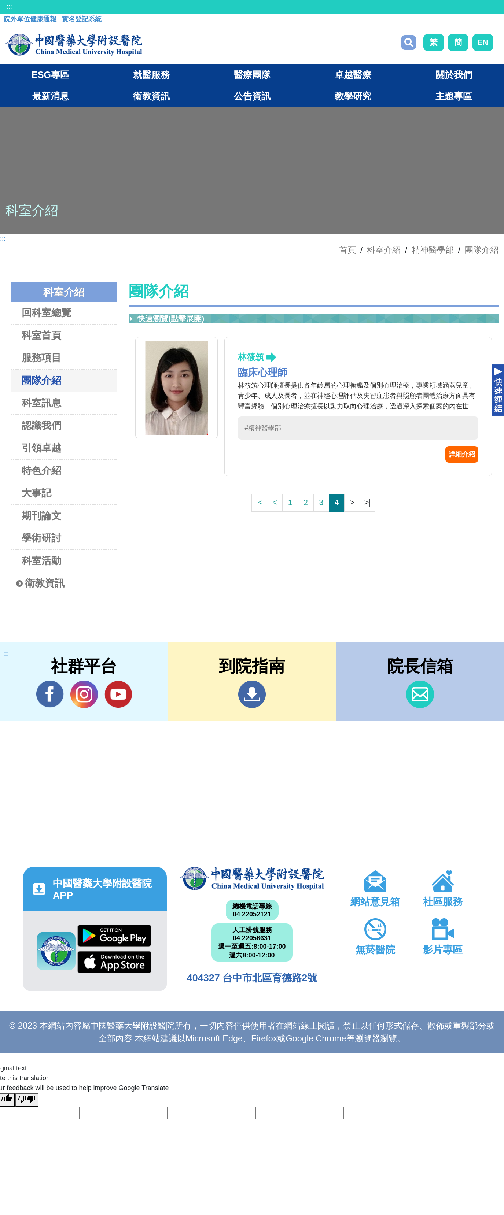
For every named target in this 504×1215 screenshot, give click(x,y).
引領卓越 (41, 447)
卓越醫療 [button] (353, 75)
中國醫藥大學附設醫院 (252, 878)
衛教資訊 (40, 583)
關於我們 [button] (453, 75)
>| (367, 502)
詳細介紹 (462, 454)
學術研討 (41, 538)
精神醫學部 (433, 250)
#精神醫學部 (262, 427)
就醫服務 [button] (151, 75)
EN (482, 42)
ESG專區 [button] (50, 75)
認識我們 (41, 425)
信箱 (420, 694)
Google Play (114, 936)
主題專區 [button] (453, 96)
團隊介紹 (482, 250)
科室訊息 (41, 402)
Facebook (50, 694)
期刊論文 (41, 515)
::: (9, 7)
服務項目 (41, 357)
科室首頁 (41, 335)
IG (84, 694)
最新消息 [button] (50, 96)
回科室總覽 (46, 312)
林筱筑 (251, 357)
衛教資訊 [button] (151, 96)
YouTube (118, 694)
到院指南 (252, 694)
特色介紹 (41, 470)
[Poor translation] (26, 1100)
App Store (114, 962)
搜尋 (408, 42)
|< (259, 502)
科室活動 (41, 560)
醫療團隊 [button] (252, 75)
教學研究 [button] (353, 96)
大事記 (36, 493)
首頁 (347, 250)
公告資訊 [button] (252, 96)
